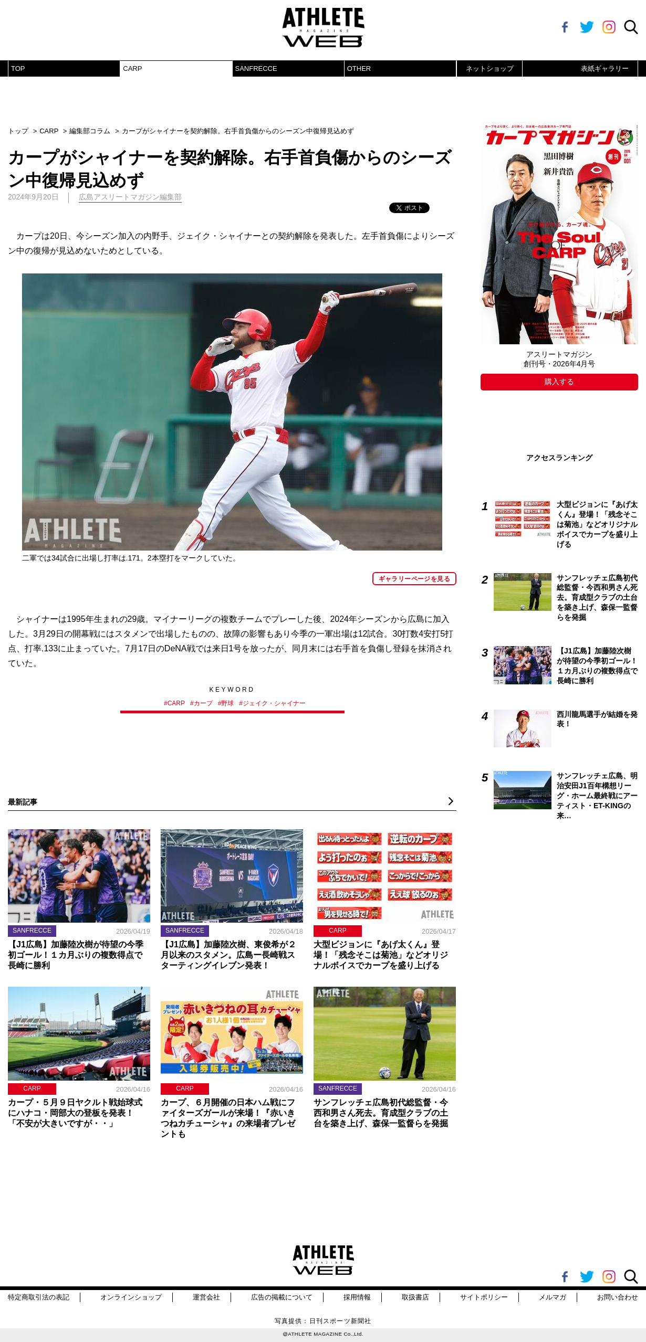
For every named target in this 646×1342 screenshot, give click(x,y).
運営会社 (206, 1297)
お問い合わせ (617, 1297)
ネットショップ (490, 68)
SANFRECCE (256, 68)
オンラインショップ (131, 1297)
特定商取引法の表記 (38, 1297)
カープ (203, 703)
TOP (18, 68)
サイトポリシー (484, 1297)
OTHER (359, 68)
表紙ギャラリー (605, 68)
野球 (227, 703)
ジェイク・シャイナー (274, 703)
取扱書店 (415, 1297)
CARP (132, 68)
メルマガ (552, 1297)
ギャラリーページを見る (414, 579)
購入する (559, 381)
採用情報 (357, 1297)
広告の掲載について (281, 1297)
